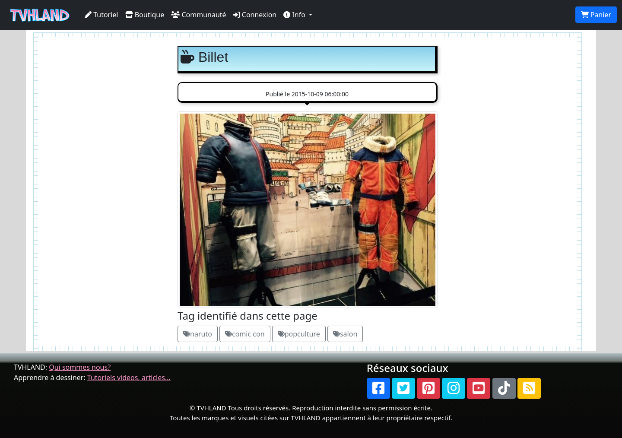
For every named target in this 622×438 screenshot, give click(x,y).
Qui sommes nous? (80, 367)
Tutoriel (101, 14)
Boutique (145, 14)
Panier (596, 14)
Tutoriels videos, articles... (129, 377)
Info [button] (295, 14)
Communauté (198, 14)
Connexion (255, 14)
